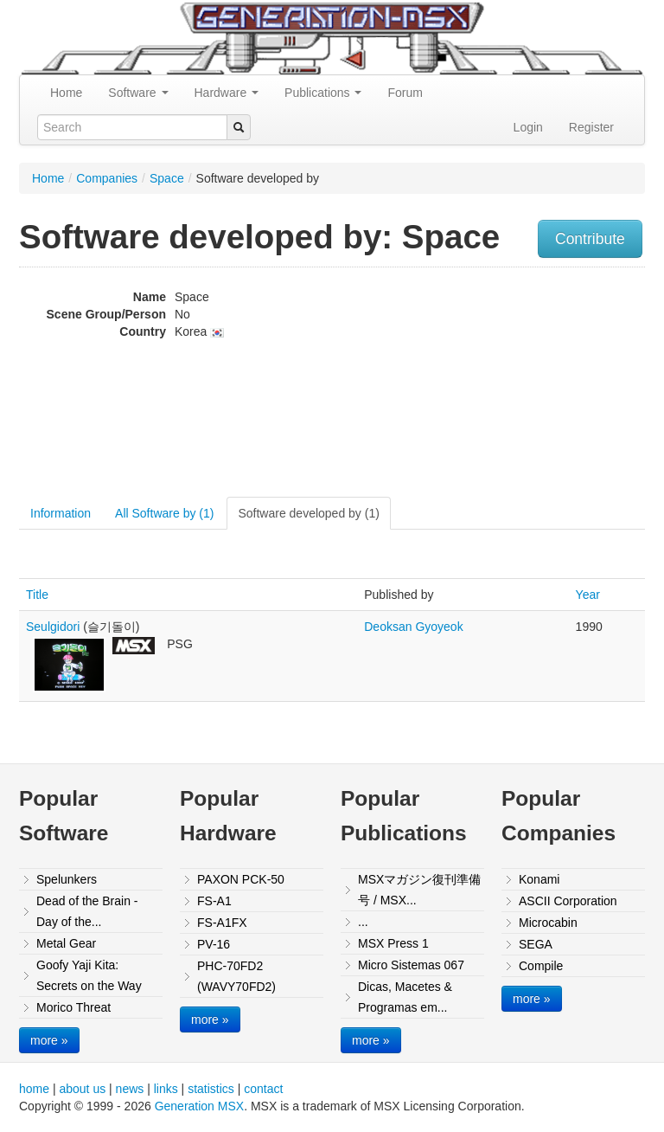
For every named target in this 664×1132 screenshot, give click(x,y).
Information (60, 513)
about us (82, 1089)
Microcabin (548, 922)
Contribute (590, 239)
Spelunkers (66, 879)
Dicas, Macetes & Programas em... (405, 997)
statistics (211, 1089)
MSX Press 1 (393, 943)
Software (138, 93)
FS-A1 (214, 901)
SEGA (535, 944)
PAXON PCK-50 (240, 879)
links (166, 1089)
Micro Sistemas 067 (411, 965)
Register (591, 127)
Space (167, 178)
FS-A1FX (222, 922)
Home (66, 93)
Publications (322, 93)
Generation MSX (200, 1106)
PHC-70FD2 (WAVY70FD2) (236, 976)
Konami (539, 879)
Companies (106, 178)
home (34, 1089)
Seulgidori (53, 627)
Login (528, 127)
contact (263, 1089)
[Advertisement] (556, 384)
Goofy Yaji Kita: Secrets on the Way (89, 975)
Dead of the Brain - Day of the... (87, 911)
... (363, 922)
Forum (404, 93)
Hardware (227, 93)
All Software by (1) (164, 513)
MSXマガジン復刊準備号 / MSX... (419, 889)
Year (588, 594)
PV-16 (213, 944)
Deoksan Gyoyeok (413, 627)
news (130, 1089)
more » (49, 1040)
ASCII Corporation (568, 901)
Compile (541, 966)
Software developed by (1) (308, 513)
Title (37, 594)
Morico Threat (73, 1007)
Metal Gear (66, 943)
